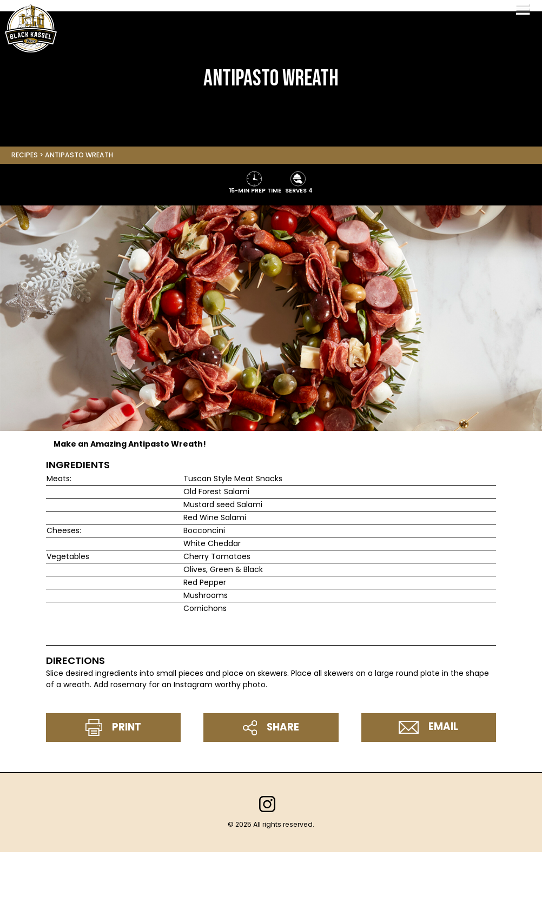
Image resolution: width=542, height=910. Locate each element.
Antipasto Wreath (79, 155)
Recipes (24, 155)
